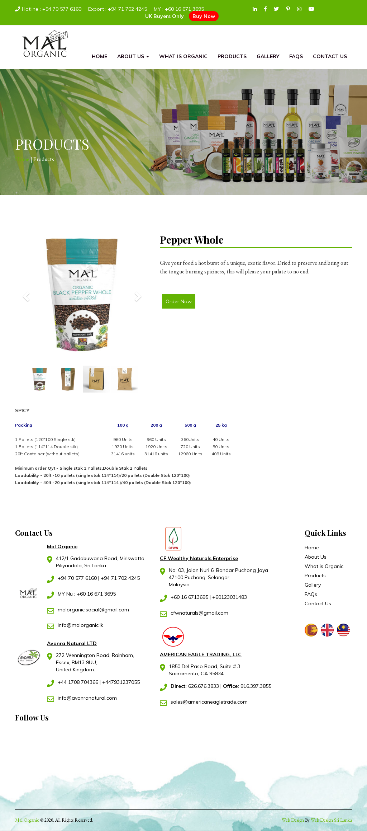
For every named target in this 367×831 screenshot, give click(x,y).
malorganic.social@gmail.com (93, 609)
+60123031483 (229, 597)
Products (232, 56)
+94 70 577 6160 (61, 9)
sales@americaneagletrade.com (209, 702)
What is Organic (183, 56)
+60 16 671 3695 (184, 9)
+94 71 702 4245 (127, 9)
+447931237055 (121, 682)
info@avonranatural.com (87, 698)
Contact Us (330, 56)
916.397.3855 (247, 686)
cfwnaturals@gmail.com (199, 613)
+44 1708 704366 (78, 682)
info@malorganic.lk (80, 625)
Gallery (268, 56)
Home (99, 56)
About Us (133, 56)
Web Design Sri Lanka (331, 820)
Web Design (293, 820)
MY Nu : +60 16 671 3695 (87, 594)
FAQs (296, 56)
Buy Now (203, 16)
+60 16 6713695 (189, 597)
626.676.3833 (195, 686)
